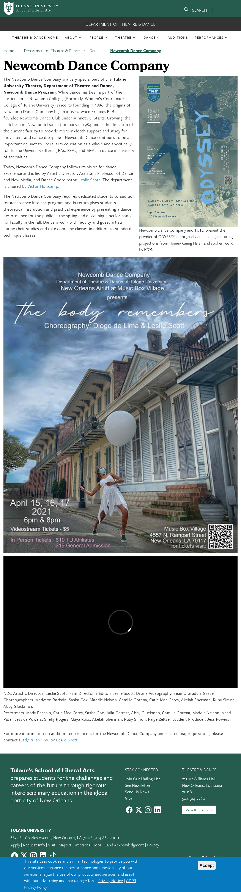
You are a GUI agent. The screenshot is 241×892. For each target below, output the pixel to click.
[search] (195, 10)
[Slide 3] (120, 546)
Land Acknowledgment (124, 845)
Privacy (153, 845)
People (96, 37)
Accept (207, 865)
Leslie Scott (89, 180)
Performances (209, 37)
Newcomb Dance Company (135, 50)
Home (8, 50)
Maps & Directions (199, 810)
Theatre (123, 37)
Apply (15, 845)
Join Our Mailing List (142, 779)
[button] (35, 37)
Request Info (34, 845)
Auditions (178, 37)
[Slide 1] (105, 546)
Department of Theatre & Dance (121, 24)
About (71, 37)
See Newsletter (138, 785)
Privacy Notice (110, 880)
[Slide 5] (136, 546)
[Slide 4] (128, 546)
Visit (51, 845)
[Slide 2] (113, 546)
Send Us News (137, 792)
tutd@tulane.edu (34, 740)
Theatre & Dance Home (35, 37)
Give (128, 798)
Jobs (97, 845)
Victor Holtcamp (42, 186)
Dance (149, 37)
